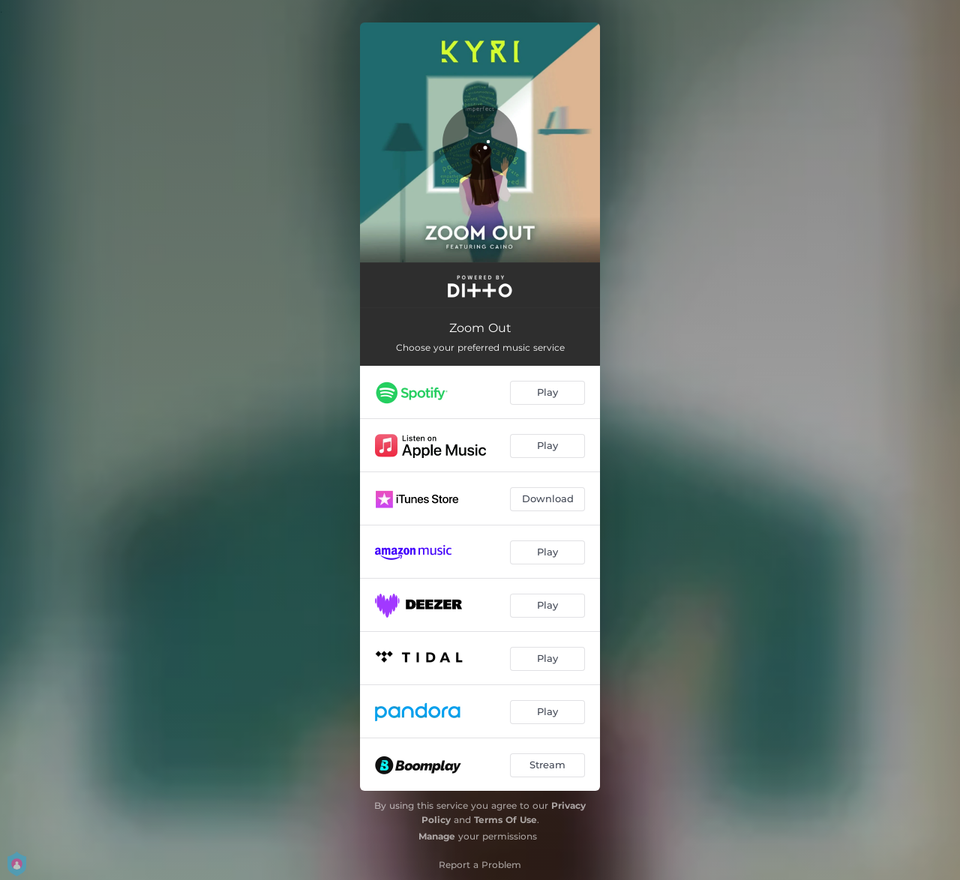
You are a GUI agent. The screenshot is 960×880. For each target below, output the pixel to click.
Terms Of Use (505, 819)
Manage (436, 836)
